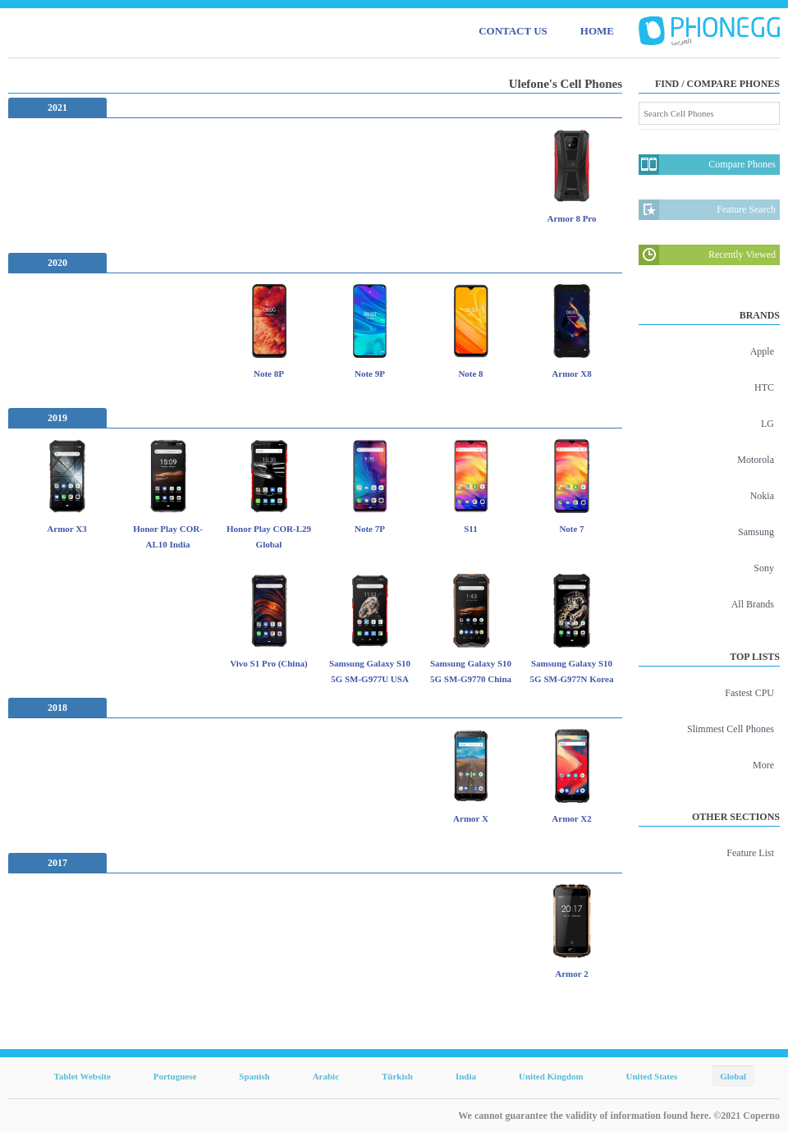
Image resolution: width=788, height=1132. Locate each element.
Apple (762, 351)
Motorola (755, 459)
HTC (764, 387)
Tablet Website (81, 1076)
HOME (597, 31)
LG (767, 423)
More (763, 765)
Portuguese (175, 1076)
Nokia (762, 496)
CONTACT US (513, 31)
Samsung (756, 532)
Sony (764, 568)
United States (652, 1076)
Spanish (254, 1076)
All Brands (752, 604)
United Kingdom (551, 1076)
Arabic (326, 1076)
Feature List (750, 853)
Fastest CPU (749, 693)
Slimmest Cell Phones (730, 729)
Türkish (397, 1076)
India (466, 1076)
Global (733, 1076)
